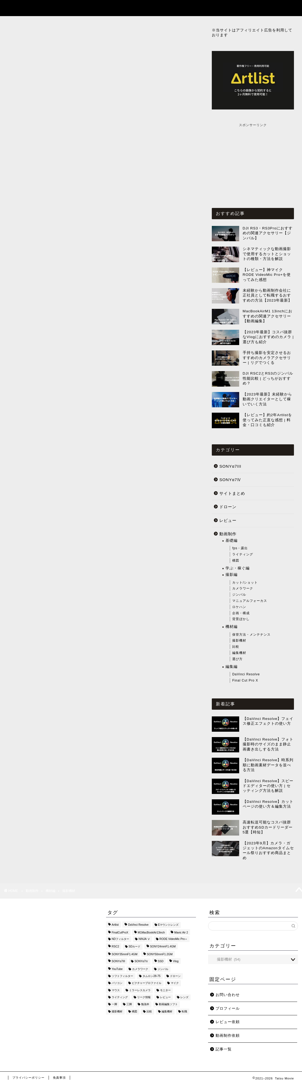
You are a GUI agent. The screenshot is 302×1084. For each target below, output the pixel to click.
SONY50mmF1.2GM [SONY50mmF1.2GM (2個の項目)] (160, 954)
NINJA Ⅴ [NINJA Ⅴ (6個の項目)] (144, 938)
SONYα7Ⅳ (230, 479)
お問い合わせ (228, 995)
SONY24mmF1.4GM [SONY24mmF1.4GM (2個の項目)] (163, 946)
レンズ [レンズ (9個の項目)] (184, 997)
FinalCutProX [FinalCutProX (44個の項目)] (120, 932)
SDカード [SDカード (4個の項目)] (134, 946)
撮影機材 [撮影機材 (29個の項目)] (117, 1011)
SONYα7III (230, 466)
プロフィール (228, 1008)
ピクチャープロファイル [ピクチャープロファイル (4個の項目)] (146, 983)
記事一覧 (251, 8)
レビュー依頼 (228, 1022)
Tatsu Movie (20, 7)
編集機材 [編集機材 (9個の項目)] (167, 1011)
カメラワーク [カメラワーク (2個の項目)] (140, 969)
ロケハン (239, 607)
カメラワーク (242, 588)
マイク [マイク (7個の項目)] (175, 983)
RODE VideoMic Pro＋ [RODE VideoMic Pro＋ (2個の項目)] (173, 938)
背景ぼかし (241, 619)
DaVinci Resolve (246, 674)
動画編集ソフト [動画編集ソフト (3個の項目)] (168, 1004)
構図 (235, 560)
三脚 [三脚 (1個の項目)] (129, 1004)
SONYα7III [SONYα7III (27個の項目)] (118, 961)
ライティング (242, 554)
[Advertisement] (253, 161)
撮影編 (231, 575)
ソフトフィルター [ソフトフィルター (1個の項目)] (122, 976)
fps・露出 (240, 548)
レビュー (227, 520)
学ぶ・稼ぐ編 (237, 568)
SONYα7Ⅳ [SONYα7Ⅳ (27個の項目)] (141, 961)
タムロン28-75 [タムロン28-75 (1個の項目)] (152, 976)
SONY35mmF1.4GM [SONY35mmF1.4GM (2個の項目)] (124, 954)
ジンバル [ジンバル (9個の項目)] (163, 969)
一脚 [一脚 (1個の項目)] (114, 1004)
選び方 (237, 659)
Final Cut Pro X (245, 680)
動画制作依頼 (228, 1036)
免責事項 (59, 1077)
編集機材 (239, 653)
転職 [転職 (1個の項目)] (184, 1011)
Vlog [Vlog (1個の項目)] (176, 961)
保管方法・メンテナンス (251, 634)
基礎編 (231, 541)
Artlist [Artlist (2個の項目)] (115, 925)
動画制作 (227, 534)
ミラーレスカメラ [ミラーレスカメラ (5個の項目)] (140, 990)
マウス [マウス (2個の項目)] (116, 990)
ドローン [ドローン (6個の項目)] (175, 976)
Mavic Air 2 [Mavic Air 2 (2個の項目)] (181, 932)
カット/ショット (245, 582)
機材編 (231, 627)
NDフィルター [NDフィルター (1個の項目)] (120, 938)
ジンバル (239, 594)
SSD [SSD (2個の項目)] (160, 961)
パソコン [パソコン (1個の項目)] (117, 983)
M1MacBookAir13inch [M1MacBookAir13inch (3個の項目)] (151, 932)
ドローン (227, 506)
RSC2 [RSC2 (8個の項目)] (115, 946)
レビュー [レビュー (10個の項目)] (165, 997)
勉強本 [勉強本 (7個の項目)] (145, 1004)
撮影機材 (239, 640)
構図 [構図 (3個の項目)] (134, 1011)
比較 (235, 647)
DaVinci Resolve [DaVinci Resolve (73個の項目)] (138, 925)
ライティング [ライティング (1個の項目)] (120, 997)
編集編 (231, 667)
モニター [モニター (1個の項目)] (165, 990)
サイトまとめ (232, 493)
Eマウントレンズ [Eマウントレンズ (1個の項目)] (168, 925)
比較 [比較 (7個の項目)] (149, 1011)
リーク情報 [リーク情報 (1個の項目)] (144, 997)
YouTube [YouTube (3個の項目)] (117, 969)
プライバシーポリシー (28, 1077)
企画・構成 (241, 613)
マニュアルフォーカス (249, 601)
